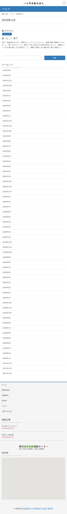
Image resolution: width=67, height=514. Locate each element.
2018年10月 (7, 313)
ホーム (4, 385)
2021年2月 (7, 171)
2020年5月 (7, 217)
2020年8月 (7, 202)
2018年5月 (7, 338)
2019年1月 (7, 298)
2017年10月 (7, 373)
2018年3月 (7, 348)
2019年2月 (7, 293)
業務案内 (5, 395)
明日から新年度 (8, 435)
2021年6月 (7, 151)
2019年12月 (7, 242)
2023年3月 (7, 75)
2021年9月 (7, 136)
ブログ (4, 406)
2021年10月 (7, 131)
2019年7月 (7, 267)
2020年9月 (7, 197)
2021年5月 (7, 156)
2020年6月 (7, 212)
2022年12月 (7, 80)
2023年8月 (7, 70)
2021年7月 (7, 146)
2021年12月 (7, 121)
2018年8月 (7, 323)
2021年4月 (7, 161)
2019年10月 (7, 252)
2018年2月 (7, 353)
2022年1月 (7, 116)
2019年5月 (7, 277)
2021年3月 (7, 166)
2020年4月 (7, 222)
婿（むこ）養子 (10, 38)
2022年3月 (7, 106)
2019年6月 (7, 272)
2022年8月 (7, 91)
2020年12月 (7, 181)
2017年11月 (7, 368)
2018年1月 (7, 358)
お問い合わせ (7, 411)
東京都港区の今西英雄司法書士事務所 (36, 509)
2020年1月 (7, 237)
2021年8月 (7, 141)
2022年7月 (7, 96)
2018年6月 (7, 333)
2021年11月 (7, 126)
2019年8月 (7, 262)
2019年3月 (7, 287)
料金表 (4, 401)
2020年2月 (7, 232)
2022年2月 (7, 111)
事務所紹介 (6, 390)
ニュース (7, 34)
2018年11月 (7, 308)
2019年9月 (7, 257)
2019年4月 (7, 282)
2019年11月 (7, 247)
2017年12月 (7, 363)
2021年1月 (7, 176)
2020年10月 (7, 192)
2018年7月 (7, 328)
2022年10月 (7, 86)
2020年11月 (7, 187)
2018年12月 (7, 303)
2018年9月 (7, 318)
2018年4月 (7, 343)
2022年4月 (7, 101)
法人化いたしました (9, 426)
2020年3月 (7, 227)
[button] (33, 479)
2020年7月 (7, 207)
